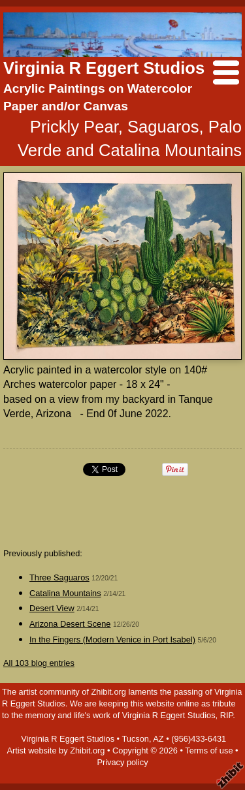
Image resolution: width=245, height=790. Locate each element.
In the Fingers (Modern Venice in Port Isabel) (112, 639)
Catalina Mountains (65, 593)
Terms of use (209, 750)
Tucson (135, 739)
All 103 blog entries (38, 663)
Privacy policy (122, 762)
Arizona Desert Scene (69, 624)
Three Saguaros (59, 577)
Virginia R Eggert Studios (103, 68)
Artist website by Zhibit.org (56, 750)
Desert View (51, 608)
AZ (158, 739)
